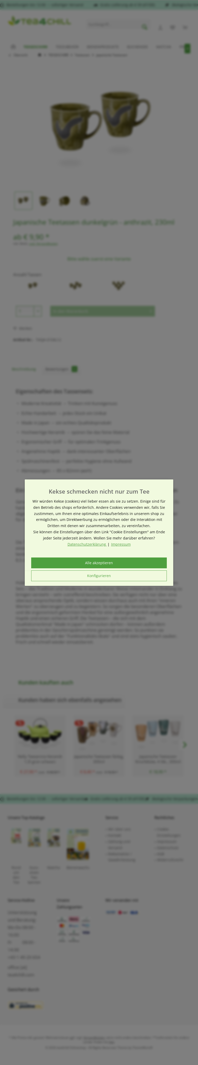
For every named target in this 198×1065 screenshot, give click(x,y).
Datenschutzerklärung (87, 544)
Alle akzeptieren (99, 562)
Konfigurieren (99, 575)
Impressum (121, 544)
